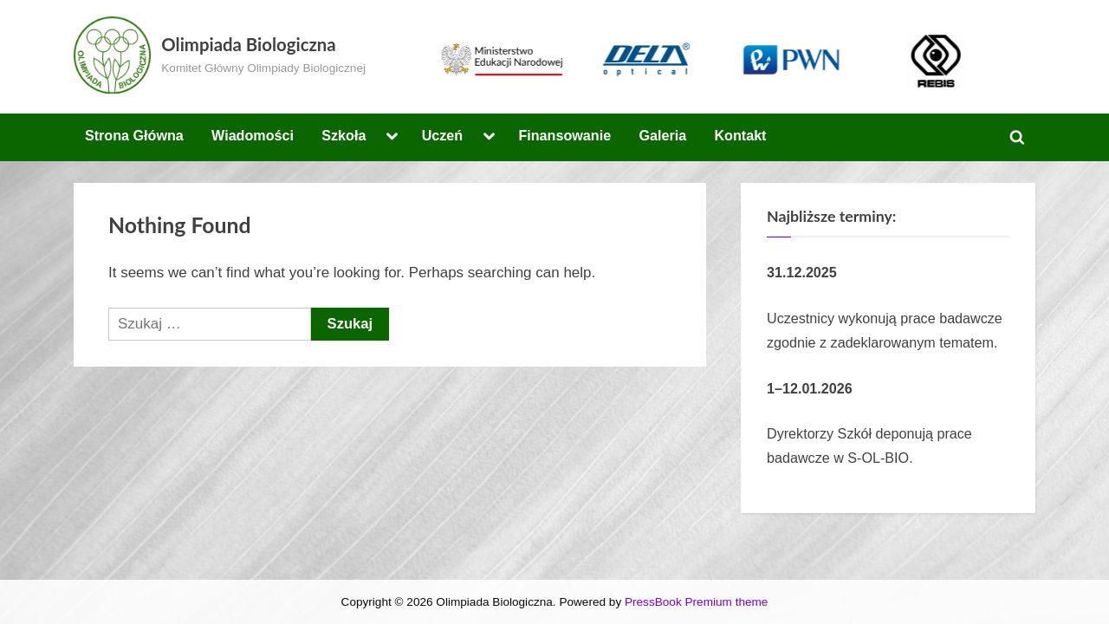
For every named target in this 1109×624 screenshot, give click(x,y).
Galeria (662, 135)
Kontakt (740, 135)
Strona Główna (134, 135)
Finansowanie (564, 135)
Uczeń (443, 135)
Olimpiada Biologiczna (248, 44)
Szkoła (343, 135)
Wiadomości (252, 135)
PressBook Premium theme (696, 601)
